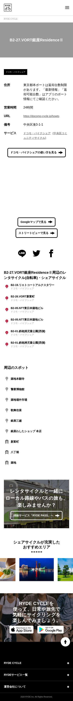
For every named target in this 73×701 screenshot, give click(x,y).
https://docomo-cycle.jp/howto (41, 116)
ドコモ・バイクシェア (37, 133)
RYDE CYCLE (11, 19)
